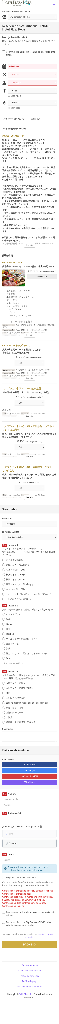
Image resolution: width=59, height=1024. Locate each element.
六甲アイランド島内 (13, 683)
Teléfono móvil (11, 813)
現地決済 (36, 118)
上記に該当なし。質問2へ (16, 599)
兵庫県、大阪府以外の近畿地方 (19, 722)
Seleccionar (42, 276)
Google (29, 770)
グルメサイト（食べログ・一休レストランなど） (27, 594)
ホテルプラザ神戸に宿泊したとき (20, 638)
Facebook (8, 634)
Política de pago (29, 981)
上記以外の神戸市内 (13, 698)
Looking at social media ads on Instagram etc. (25, 702)
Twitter (7, 619)
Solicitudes (7, 729)
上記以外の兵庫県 (12, 712)
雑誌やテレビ (10, 643)
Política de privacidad (29, 976)
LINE (6, 629)
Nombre (9, 793)
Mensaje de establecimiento (15, 37)
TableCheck (29, 782)
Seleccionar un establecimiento (16, 11)
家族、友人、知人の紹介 (15, 564)
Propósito (6, 518)
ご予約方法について (14, 118)
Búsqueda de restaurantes (29, 986)
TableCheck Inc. (26, 994)
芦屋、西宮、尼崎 (12, 707)
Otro (6, 658)
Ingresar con (8, 759)
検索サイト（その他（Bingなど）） (21, 584)
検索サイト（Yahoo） (14, 579)
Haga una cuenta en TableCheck (19, 877)
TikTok (7, 624)
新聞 (6, 648)
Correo (8, 854)
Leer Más (29, 245)
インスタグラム (11, 614)
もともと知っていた (13, 569)
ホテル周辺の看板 (12, 560)
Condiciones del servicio (29, 970)
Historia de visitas (10, 532)
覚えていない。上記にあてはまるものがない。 (26, 653)
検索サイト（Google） (14, 574)
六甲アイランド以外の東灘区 (18, 688)
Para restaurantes (29, 965)
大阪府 (7, 717)
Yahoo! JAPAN (29, 776)
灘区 (6, 693)
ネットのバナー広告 (13, 589)
